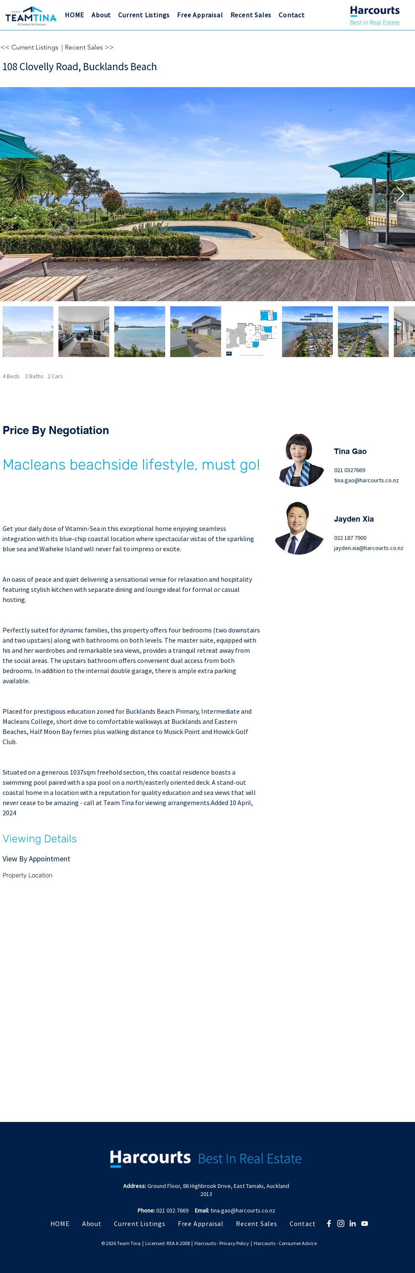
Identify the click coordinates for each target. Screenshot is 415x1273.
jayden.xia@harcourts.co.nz (369, 548)
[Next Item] (400, 194)
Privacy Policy (234, 1243)
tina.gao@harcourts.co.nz (366, 480)
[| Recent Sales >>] (102, 47)
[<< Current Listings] (29, 47)
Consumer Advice (298, 1243)
